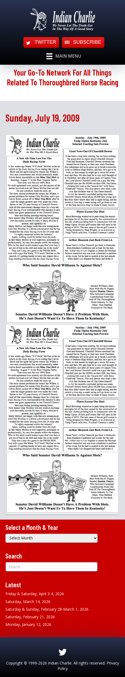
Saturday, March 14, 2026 (27, 601)
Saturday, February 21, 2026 (30, 616)
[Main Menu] (64, 56)
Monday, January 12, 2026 (28, 624)
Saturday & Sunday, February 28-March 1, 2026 (46, 609)
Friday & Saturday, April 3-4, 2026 (34, 593)
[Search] (51, 567)
